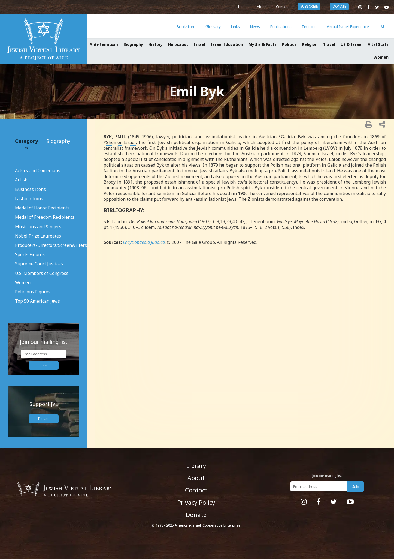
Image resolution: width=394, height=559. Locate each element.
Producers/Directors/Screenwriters (51, 245)
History (155, 44)
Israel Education (227, 44)
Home (242, 6)
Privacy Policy (196, 502)
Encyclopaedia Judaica (144, 242)
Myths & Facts (262, 44)
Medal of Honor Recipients (42, 208)
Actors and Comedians (37, 170)
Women (381, 57)
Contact (282, 6)
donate (339, 6)
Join (44, 365)
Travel (329, 44)
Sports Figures (30, 254)
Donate (43, 418)
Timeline (309, 26)
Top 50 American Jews (37, 301)
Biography (133, 44)
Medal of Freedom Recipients (44, 217)
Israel (199, 44)
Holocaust (178, 44)
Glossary (213, 26)
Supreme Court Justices (39, 264)
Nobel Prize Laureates (38, 236)
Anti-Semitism (104, 44)
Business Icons (30, 189)
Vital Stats (378, 44)
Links (235, 26)
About (261, 6)
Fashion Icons (29, 199)
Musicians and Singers (38, 227)
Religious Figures (32, 292)
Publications (281, 26)
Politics (289, 44)
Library (196, 465)
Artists (22, 180)
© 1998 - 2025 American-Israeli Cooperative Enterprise (196, 525)
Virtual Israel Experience (348, 26)
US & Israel (351, 44)
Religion (309, 44)
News (255, 26)
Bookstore (185, 26)
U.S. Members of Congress (41, 273)
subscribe (309, 6)
